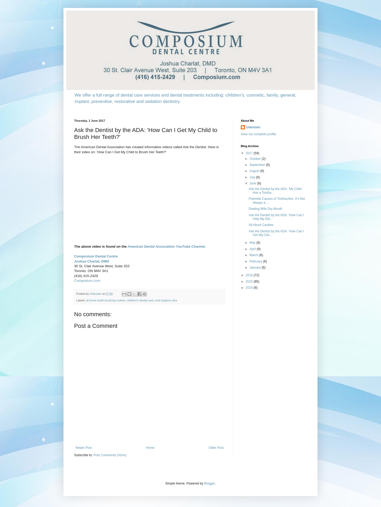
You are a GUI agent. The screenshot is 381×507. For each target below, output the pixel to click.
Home (150, 448)
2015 (250, 281)
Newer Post (83, 448)
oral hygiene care (166, 300)
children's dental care (140, 300)
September (258, 165)
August (255, 171)
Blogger (209, 483)
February (256, 261)
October (256, 159)
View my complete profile (258, 134)
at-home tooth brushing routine (105, 300)
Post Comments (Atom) (109, 455)
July (253, 177)
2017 (250, 153)
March (254, 255)
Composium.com (87, 281)
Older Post (216, 448)
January (256, 267)
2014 (250, 287)
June (253, 183)
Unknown (253, 127)
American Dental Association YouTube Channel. (167, 246)
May (253, 243)
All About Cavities (261, 225)
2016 (250, 275)
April (253, 249)
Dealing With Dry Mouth (265, 209)
